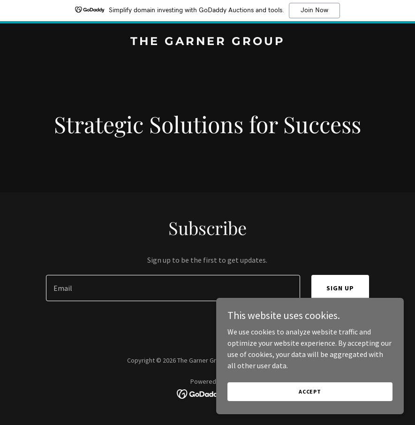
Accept (310, 404)
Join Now (314, 10)
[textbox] (173, 288)
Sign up (340, 288)
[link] (207, 42)
